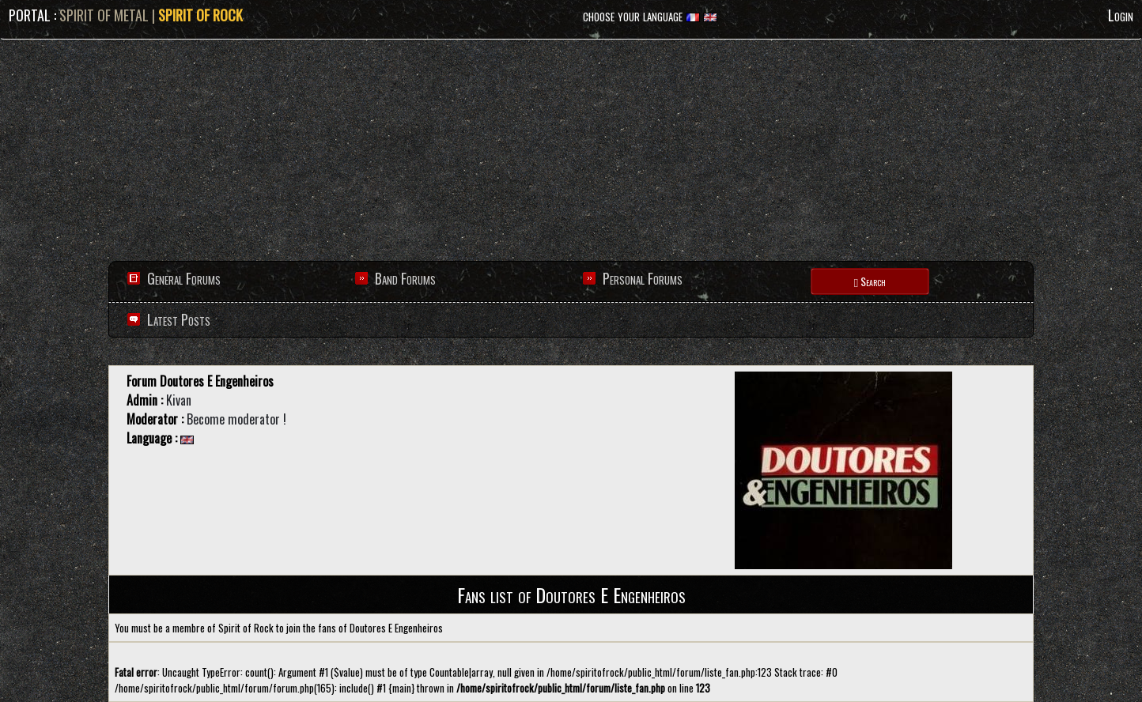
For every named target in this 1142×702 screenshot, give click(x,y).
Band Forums (405, 278)
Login (1120, 15)
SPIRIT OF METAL (104, 15)
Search (870, 281)
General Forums (184, 278)
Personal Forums (643, 278)
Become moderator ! (236, 419)
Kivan (178, 400)
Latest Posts (177, 319)
